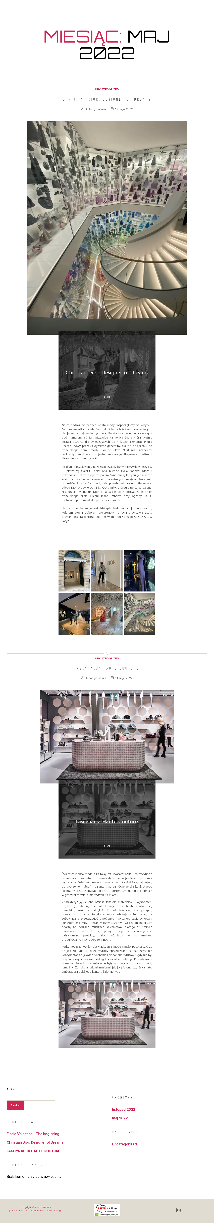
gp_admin (100, 109)
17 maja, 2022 (124, 109)
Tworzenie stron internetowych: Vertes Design (36, 1210)
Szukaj (10, 1089)
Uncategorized (107, 89)
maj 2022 (120, 1118)
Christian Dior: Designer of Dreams (107, 99)
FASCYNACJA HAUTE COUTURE (107, 668)
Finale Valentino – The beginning (33, 1134)
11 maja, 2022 (124, 678)
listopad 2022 (123, 1109)
